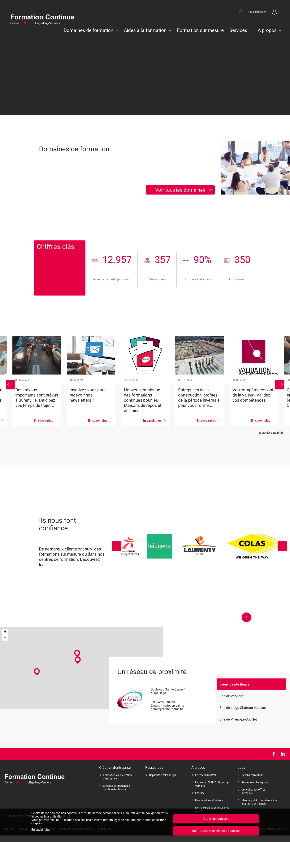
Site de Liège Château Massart (242, 708)
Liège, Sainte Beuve (234, 684)
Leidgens (159, 546)
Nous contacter (257, 11)
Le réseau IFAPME (206, 775)
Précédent (10, 384)
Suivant (279, 384)
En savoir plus (40, 829)
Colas (257, 546)
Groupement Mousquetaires (127, 546)
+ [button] (5, 632)
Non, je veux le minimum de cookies (216, 831)
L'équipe (200, 793)
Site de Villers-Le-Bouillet (238, 719)
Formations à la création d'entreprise (117, 777)
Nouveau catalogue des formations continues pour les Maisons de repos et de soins (145, 381)
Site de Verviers (231, 696)
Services (238, 30)
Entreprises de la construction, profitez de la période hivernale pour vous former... (199, 381)
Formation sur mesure (200, 30)
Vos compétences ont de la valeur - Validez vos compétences (254, 381)
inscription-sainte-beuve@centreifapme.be (168, 707)
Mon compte (276, 12)
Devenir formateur (252, 775)
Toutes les (271, 432)
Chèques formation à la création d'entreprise (117, 787)
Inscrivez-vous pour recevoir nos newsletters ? (91, 381)
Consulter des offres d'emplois (253, 791)
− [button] (5, 638)
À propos (267, 30)
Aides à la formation (145, 30)
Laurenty (199, 546)
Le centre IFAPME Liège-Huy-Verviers (212, 784)
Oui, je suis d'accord (216, 819)
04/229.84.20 (165, 702)
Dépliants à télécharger (162, 775)
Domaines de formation (88, 30)
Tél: (153, 702)
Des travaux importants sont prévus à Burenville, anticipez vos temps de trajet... (37, 381)
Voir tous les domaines (180, 190)
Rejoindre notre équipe (254, 782)
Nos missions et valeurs (209, 800)
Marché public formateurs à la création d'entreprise (259, 802)
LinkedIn (283, 754)
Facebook (273, 754)
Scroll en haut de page (246, 617)
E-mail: (155, 705)
